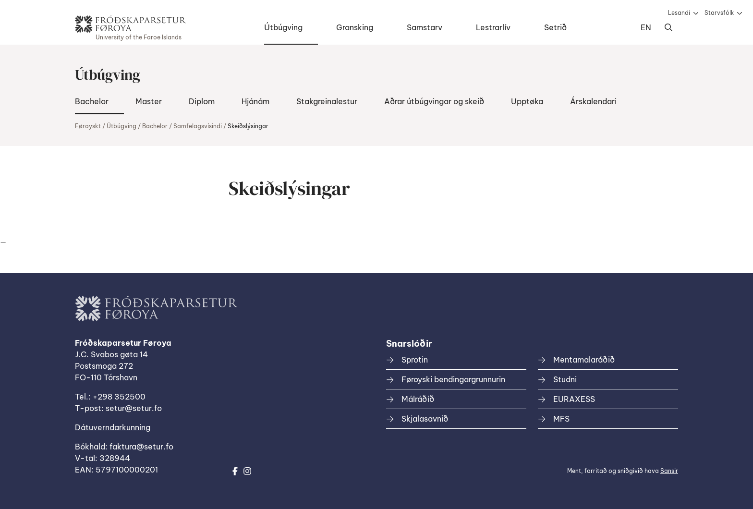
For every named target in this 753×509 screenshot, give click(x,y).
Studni (565, 379)
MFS (561, 419)
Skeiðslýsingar (248, 126)
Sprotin (414, 359)
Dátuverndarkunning (112, 427)
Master (148, 101)
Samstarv (424, 27)
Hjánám (255, 101)
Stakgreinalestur (326, 101)
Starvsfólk (719, 12)
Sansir (669, 470)
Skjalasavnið (424, 419)
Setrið (555, 27)
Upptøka (527, 101)
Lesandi (679, 12)
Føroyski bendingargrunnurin (453, 379)
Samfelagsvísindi (197, 126)
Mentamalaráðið (584, 359)
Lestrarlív (493, 27)
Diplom (202, 101)
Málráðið (417, 399)
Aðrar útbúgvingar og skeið (434, 101)
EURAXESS (574, 399)
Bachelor (92, 101)
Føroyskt (88, 126)
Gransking (354, 27)
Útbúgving (283, 27)
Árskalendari (593, 101)
